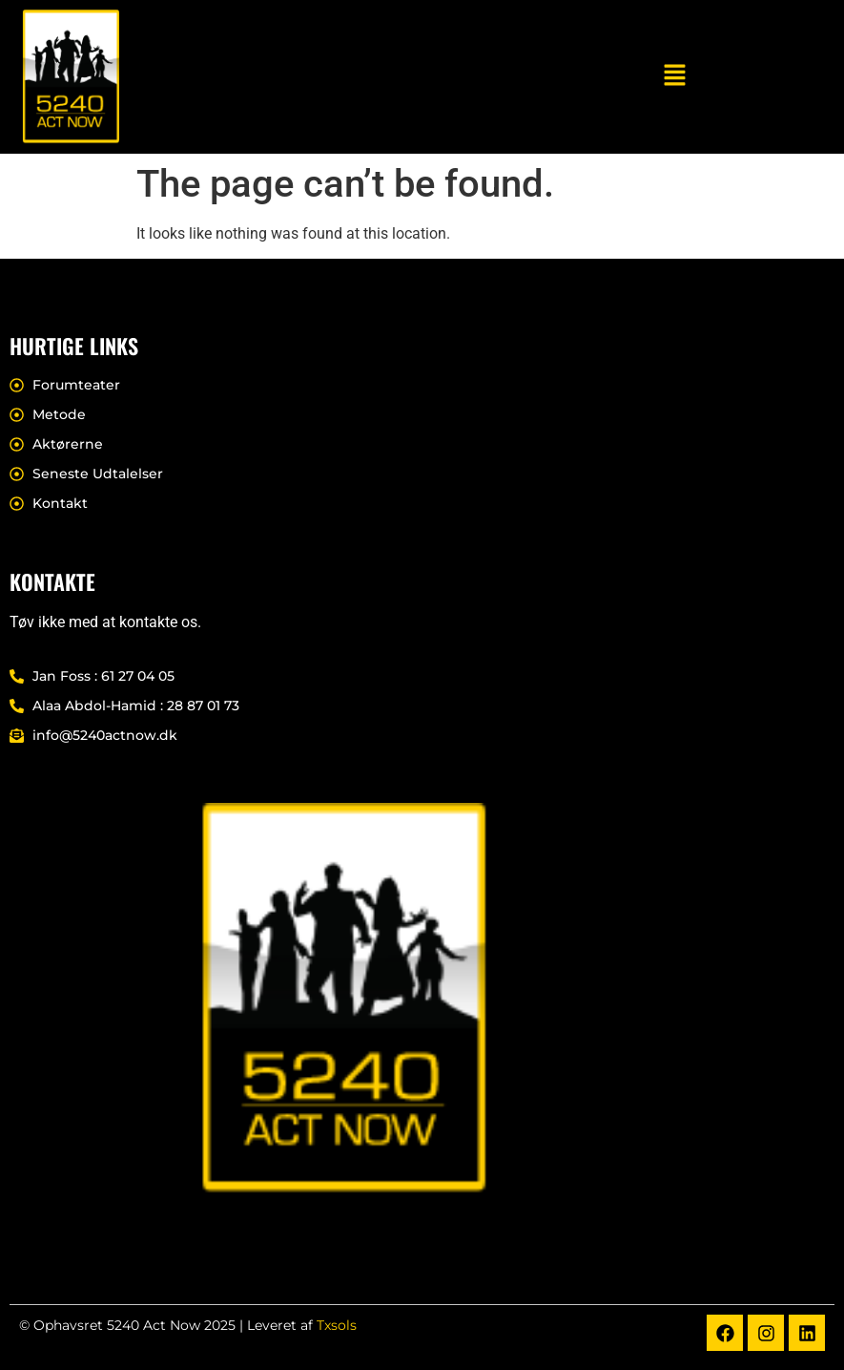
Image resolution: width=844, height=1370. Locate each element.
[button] (674, 76)
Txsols (337, 1325)
